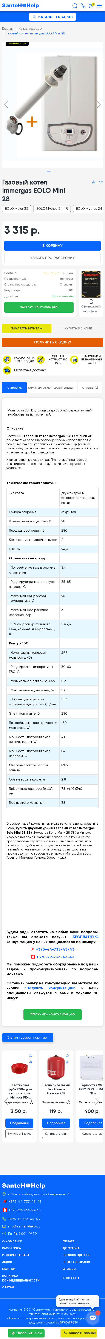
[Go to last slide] (6, 104)
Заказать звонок (80, 1333)
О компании (12, 1241)
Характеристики (39, 387)
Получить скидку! (52, 342)
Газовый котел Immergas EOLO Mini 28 (35, 33)
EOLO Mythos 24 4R (52, 208)
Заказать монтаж (26, 328)
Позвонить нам (27, 1333)
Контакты (71, 1278)
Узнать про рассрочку (52, 258)
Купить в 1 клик (78, 328)
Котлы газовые (30, 28)
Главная (8, 28)
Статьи (8, 1287)
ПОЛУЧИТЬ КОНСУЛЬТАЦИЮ (52, 1014)
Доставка (71, 1248)
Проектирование (77, 1262)
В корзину (52, 245)
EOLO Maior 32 (16, 208)
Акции (7, 1262)
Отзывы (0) (90, 387)
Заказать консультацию (39, 307)
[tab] (49, 171)
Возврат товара (15, 1255)
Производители (76, 1255)
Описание (14, 387)
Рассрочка (11, 1248)
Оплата (68, 1241)
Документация (64, 387)
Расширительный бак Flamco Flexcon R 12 (56, 1089)
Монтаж (8, 1269)
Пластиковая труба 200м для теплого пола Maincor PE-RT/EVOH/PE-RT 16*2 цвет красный (19, 1091)
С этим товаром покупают (28, 1037)
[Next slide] (99, 104)
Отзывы (69, 1269)
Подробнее (19, 1123)
